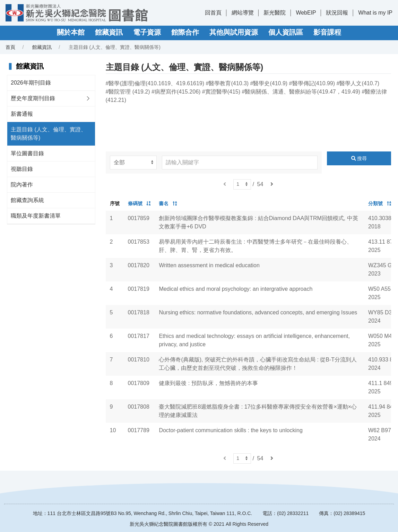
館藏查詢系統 (27, 200)
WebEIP (306, 13)
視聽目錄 (22, 169)
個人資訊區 (285, 32)
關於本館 (71, 32)
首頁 (10, 47)
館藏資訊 (109, 32)
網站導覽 (243, 13)
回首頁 (213, 13)
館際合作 (185, 32)
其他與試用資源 (233, 32)
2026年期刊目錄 (31, 83)
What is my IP (375, 13)
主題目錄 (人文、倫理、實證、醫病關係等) (48, 134)
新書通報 (22, 114)
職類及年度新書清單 (36, 216)
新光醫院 (274, 13)
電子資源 (147, 32)
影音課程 (327, 32)
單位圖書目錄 (27, 153)
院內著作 (22, 184)
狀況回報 (337, 13)
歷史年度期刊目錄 (33, 98)
